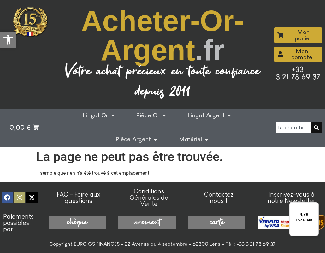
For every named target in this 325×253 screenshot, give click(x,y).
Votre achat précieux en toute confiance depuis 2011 (162, 82)
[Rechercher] (316, 127)
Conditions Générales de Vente (149, 197)
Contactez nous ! (218, 197)
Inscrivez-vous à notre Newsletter (292, 197)
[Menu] (315, 206)
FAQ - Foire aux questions (78, 197)
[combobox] (293, 127)
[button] (8, 40)
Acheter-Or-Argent (162, 35)
